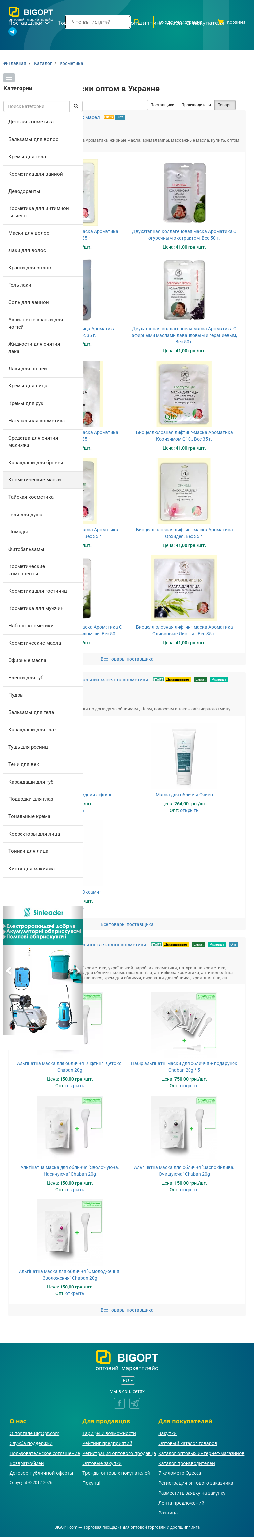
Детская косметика (31, 122)
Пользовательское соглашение (45, 1453)
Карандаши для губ (30, 782)
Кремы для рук (25, 403)
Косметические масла (34, 643)
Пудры (16, 695)
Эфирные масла (27, 660)
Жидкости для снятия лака (34, 347)
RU (128, 1380)
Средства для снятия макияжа (33, 441)
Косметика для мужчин (36, 608)
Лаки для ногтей (27, 369)
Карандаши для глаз (32, 730)
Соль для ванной (28, 302)
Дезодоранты (24, 191)
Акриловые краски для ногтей (35, 323)
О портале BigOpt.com (34, 1433)
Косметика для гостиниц (37, 591)
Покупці (91, 1483)
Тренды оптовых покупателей (116, 1473)
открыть (189, 810)
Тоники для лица (28, 851)
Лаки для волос (27, 250)
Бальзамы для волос (33, 139)
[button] (9, 970)
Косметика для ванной (35, 174)
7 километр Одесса (179, 1473)
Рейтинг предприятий (107, 1443)
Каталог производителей (186, 1463)
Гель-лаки (19, 285)
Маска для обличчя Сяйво (184, 794)
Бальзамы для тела (31, 712)
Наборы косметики (31, 626)
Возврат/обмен (27, 1463)
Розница (219, 679)
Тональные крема (29, 816)
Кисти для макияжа (31, 869)
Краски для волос (29, 268)
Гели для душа (25, 515)
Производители (196, 105)
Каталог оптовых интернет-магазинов (201, 1453)
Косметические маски (34, 480)
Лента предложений (181, 1503)
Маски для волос (28, 233)
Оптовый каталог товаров (187, 1443)
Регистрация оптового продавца (119, 1453)
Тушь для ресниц (28, 747)
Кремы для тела (27, 156)
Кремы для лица (27, 386)
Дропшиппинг (178, 679)
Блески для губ (25, 678)
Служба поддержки (31, 1443)
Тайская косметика (31, 497)
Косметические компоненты (26, 570)
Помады (18, 532)
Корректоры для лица (34, 834)
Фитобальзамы (26, 549)
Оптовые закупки (101, 1463)
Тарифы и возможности (109, 1433)
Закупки (167, 1433)
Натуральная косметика (36, 421)
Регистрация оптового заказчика (195, 1483)
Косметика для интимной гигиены (38, 211)
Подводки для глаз (30, 799)
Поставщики (162, 105)
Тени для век (23, 764)
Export (200, 679)
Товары (225, 105)
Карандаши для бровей (35, 463)
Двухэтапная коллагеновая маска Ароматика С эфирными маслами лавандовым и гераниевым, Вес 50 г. (184, 335)
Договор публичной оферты (41, 1473)
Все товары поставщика (127, 659)
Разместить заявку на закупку (191, 1493)
